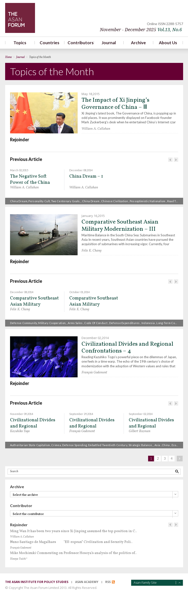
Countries (49, 42)
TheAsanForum (20, 18)
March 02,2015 (19, 170)
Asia (157, 445)
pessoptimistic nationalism (147, 201)
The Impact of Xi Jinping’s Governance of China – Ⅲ (115, 104)
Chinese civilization (114, 201)
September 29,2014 (81, 413)
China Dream (18, 201)
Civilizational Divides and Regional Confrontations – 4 (127, 347)
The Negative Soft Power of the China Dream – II (30, 179)
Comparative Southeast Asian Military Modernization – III (120, 225)
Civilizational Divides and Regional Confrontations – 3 (32, 423)
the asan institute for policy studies (36, 582)
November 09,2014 (21, 413)
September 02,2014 (141, 413)
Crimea (56, 445)
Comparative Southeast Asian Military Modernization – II (34, 301)
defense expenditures (124, 323)
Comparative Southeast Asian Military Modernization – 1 (93, 301)
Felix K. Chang (91, 250)
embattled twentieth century (107, 445)
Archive (138, 42)
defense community (23, 323)
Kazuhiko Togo (20, 431)
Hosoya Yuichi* (18, 558)
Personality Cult (39, 201)
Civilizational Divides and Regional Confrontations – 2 (151, 423)
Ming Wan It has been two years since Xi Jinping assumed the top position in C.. (73, 531)
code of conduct (95, 323)
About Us (168, 42)
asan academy (86, 582)
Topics (19, 42)
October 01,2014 (79, 292)
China (166, 445)
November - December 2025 (141, 29)
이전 (170, 159)
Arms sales (75, 323)
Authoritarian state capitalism (30, 445)
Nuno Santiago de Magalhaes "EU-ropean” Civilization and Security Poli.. (71, 542)
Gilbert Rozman (139, 431)
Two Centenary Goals (65, 201)
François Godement (94, 372)
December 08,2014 (81, 170)
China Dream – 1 (86, 176)
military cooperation (52, 323)
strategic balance (140, 445)
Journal (109, 42)
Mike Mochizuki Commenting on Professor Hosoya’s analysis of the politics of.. (73, 553)
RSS (108, 582)
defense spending (74, 445)
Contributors (79, 42)
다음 (176, 159)
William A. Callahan (96, 129)
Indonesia (148, 323)
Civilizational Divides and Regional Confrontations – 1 (92, 423)
